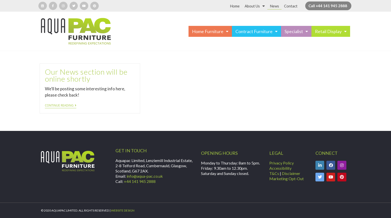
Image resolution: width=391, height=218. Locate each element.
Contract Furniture (256, 31)
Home (235, 6)
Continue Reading (60, 106)
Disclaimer (291, 173)
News (274, 6)
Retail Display (331, 31)
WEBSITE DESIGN (122, 210)
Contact (290, 6)
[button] (328, 5)
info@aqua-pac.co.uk (145, 176)
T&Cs (274, 173)
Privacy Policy (281, 163)
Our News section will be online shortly (86, 75)
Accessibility (280, 168)
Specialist (296, 31)
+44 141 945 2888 (140, 181)
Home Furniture (210, 31)
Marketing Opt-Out (286, 178)
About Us (255, 5)
